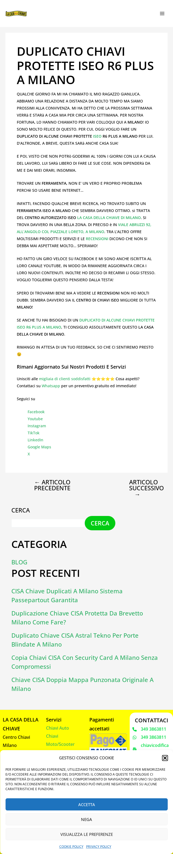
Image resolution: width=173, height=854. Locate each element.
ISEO (98, 136)
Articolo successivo (142, 488)
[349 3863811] (149, 729)
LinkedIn (35, 439)
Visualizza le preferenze (86, 834)
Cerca (20, 510)
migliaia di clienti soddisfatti (64, 378)
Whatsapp (51, 385)
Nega (86, 819)
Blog (19, 561)
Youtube (35, 418)
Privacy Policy (98, 846)
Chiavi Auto (57, 728)
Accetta (86, 804)
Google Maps (39, 446)
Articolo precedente (52, 485)
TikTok (34, 432)
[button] (165, 758)
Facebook (36, 411)
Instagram (37, 425)
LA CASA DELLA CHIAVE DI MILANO (109, 217)
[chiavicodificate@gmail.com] (151, 749)
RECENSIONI (97, 238)
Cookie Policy (71, 846)
